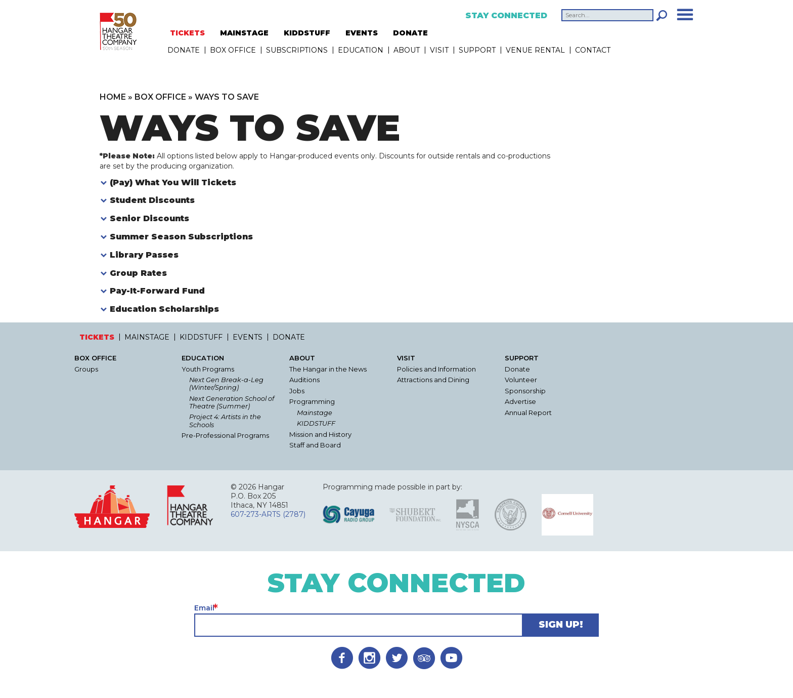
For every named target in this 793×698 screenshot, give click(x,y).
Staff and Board (315, 445)
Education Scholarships (164, 309)
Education (360, 50)
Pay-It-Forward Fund (157, 291)
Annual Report (528, 413)
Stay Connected (506, 15)
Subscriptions (297, 50)
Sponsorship (525, 391)
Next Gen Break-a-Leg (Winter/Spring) (226, 383)
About (406, 50)
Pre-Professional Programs (225, 435)
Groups (86, 369)
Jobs (296, 391)
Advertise (520, 401)
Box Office (233, 50)
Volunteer (521, 380)
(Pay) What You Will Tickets (173, 182)
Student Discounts (152, 200)
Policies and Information (436, 369)
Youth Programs (208, 369)
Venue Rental (535, 50)
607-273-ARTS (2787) (268, 514)
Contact (592, 50)
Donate (517, 369)
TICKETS (187, 32)
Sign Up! (561, 624)
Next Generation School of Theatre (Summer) (231, 402)
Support (477, 50)
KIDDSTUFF (307, 32)
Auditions (304, 380)
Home (113, 97)
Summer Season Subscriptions (181, 236)
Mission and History (320, 434)
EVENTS (361, 32)
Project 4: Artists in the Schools (225, 420)
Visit (439, 50)
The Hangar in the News (328, 369)
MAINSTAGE (244, 32)
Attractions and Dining (433, 380)
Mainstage (314, 413)
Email (204, 607)
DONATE (410, 32)
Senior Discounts (149, 218)
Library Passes (144, 255)
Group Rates (138, 273)
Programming (312, 401)
